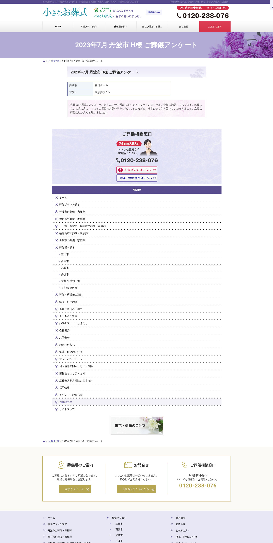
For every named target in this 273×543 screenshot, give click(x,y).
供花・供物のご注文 (205, 292)
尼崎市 (199, 208)
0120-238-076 (198, 425)
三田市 (199, 195)
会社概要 (198, 270)
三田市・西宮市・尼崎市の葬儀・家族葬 (210, 165)
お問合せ (198, 278)
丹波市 (199, 215)
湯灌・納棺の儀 (202, 242)
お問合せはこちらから (135, 428)
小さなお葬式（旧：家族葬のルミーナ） (109, 525)
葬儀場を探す (201, 188)
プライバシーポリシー (206, 299)
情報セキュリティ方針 (206, 313)
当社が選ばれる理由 (205, 249)
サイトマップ (201, 349)
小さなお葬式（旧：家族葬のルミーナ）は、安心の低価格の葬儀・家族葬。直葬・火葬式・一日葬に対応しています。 (91, 2)
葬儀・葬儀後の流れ (205, 235)
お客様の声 (199, 342)
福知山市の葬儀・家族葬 (207, 173)
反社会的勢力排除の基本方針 (210, 321)
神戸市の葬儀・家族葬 (206, 156)
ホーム (197, 134)
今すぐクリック (74, 428)
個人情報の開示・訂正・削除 (210, 306)
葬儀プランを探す (203, 141)
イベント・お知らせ (205, 335)
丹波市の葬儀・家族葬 (206, 149)
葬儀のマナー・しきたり (207, 263)
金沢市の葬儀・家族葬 (206, 181)
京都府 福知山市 (204, 221)
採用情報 (198, 328)
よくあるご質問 (202, 256)
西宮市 (199, 201)
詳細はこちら (155, 12)
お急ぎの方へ (201, 285)
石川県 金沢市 (203, 228)
